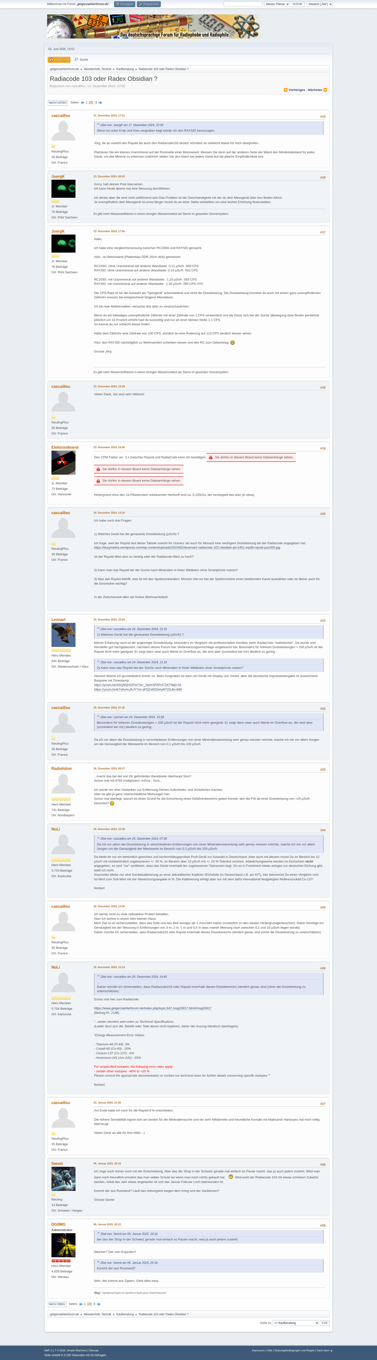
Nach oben (57, 1304)
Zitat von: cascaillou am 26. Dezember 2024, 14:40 (134, 976)
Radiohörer (61, 768)
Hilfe (269, 1350)
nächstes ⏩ (317, 90)
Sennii (57, 1164)
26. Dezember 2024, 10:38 (109, 829)
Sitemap (94, 1350)
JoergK (58, 176)
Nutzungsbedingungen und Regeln (294, 1350)
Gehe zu (265, 1323)
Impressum (258, 1350)
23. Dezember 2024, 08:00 (109, 176)
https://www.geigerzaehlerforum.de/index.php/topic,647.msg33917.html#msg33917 (153, 1008)
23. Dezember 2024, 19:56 (109, 447)
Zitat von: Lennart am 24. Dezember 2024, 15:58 (132, 717)
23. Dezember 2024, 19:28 (109, 386)
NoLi (55, 829)
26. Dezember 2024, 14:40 (109, 906)
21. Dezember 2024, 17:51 (109, 115)
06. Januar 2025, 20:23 (107, 1224)
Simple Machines (77, 1350)
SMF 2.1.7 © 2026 (54, 1350)
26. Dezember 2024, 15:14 (109, 967)
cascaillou (60, 116)
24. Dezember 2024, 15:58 (109, 619)
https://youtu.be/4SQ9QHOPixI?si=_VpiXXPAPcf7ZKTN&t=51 (138, 685)
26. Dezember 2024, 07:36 (109, 707)
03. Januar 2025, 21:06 (107, 1102)
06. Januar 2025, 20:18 (107, 1163)
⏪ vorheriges (294, 90)
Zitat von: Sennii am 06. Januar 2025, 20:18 (129, 1234)
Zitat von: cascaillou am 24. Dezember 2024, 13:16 (134, 629)
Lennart (58, 620)
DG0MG (58, 1224)
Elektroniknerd (64, 447)
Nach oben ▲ (325, 1350)
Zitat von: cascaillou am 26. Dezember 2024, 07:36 (134, 838)
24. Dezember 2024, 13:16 (109, 512)
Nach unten (57, 102)
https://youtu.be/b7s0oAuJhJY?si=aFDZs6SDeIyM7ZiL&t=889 (138, 689)
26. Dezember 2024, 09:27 (109, 768)
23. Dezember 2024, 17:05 (109, 231)
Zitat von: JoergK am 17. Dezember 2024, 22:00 (132, 125)
